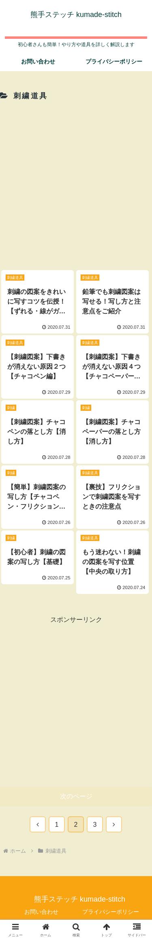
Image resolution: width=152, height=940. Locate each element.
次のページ (76, 796)
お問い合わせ (41, 911)
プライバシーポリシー (110, 911)
